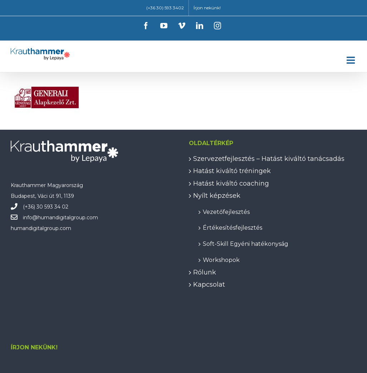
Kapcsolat (209, 284)
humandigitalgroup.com (68, 217)
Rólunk (204, 272)
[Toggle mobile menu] (351, 60)
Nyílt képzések (216, 195)
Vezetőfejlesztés (226, 212)
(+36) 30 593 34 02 (45, 207)
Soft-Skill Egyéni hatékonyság (245, 243)
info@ (30, 217)
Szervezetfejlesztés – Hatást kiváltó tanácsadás (268, 158)
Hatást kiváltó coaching (231, 183)
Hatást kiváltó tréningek (232, 170)
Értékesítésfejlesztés (232, 227)
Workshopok (221, 260)
